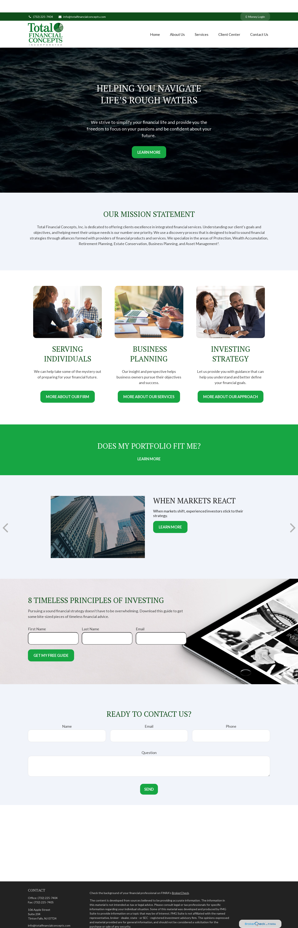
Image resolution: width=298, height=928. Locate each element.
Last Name (90, 616)
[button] (155, 21)
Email (140, 616)
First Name (37, 616)
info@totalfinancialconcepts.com (82, 4)
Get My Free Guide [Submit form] (51, 643)
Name (67, 714)
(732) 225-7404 (40, 4)
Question (149, 740)
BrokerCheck (180, 880)
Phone (231, 714)
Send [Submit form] (149, 777)
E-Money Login (255, 4)
